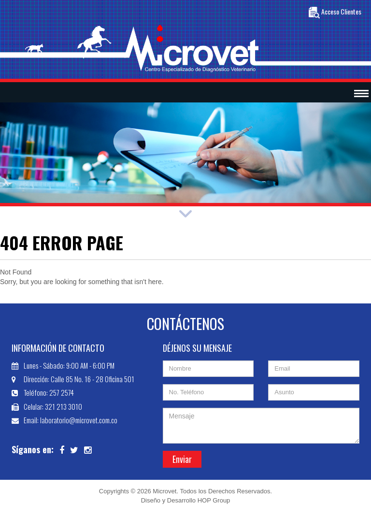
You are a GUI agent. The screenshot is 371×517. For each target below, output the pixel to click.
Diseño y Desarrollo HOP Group (185, 500)
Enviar (182, 459)
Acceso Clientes (335, 12)
